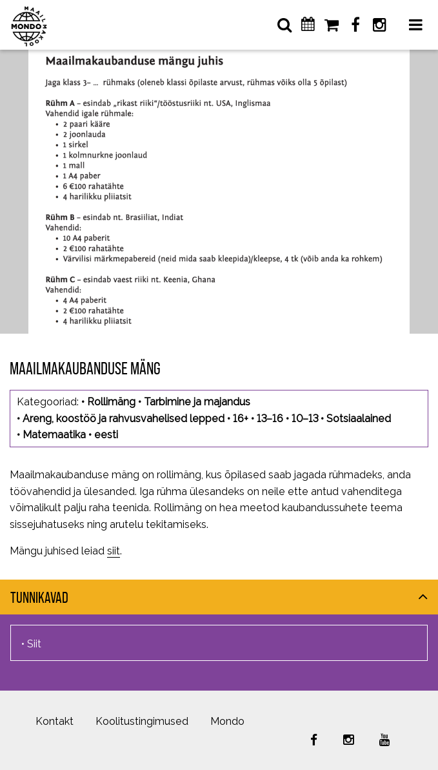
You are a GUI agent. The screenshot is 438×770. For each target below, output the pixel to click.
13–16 (270, 418)
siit (113, 551)
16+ (240, 418)
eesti (106, 435)
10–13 (305, 418)
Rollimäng (111, 402)
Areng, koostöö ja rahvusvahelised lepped (123, 418)
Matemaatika (54, 435)
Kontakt (54, 721)
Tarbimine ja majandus (197, 402)
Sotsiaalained (358, 418)
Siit (34, 644)
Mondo (227, 721)
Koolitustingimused (141, 721)
